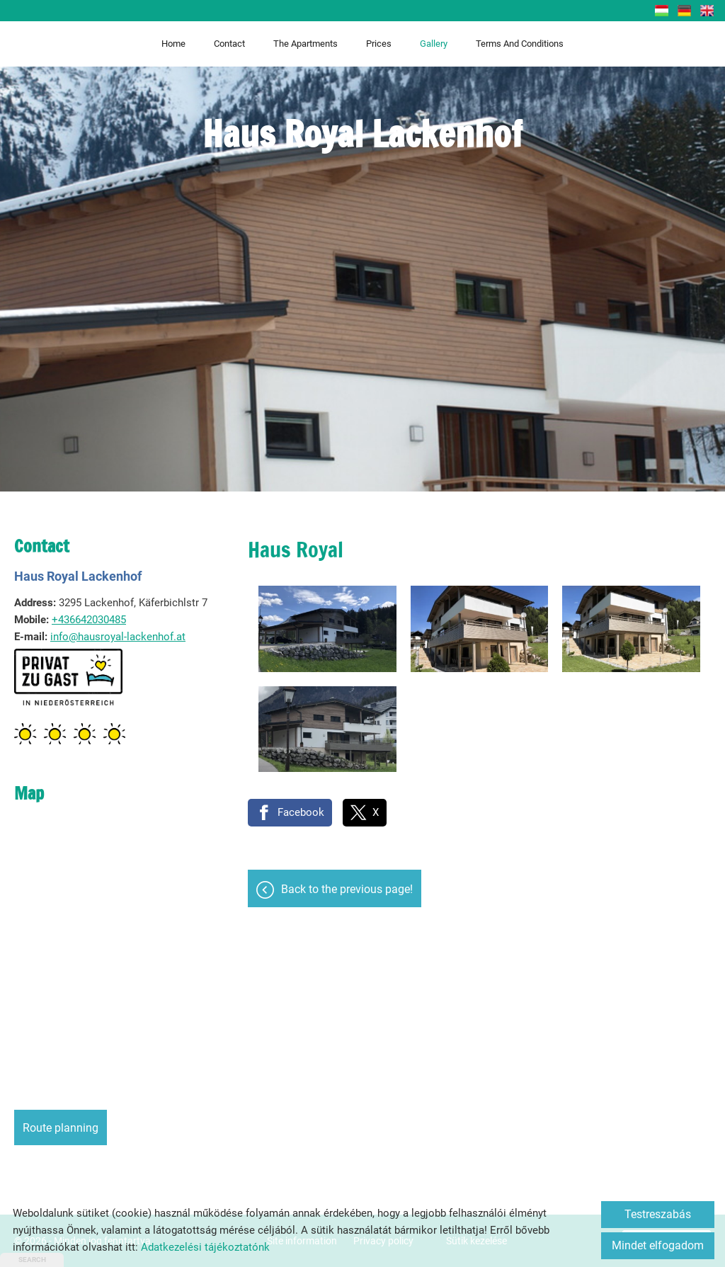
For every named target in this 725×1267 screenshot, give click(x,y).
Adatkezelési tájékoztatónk (205, 1247)
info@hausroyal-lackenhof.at (117, 636)
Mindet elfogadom (658, 1245)
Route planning (60, 1128)
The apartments (305, 43)
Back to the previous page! (347, 889)
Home (173, 43)
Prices (379, 43)
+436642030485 (89, 619)
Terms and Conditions (520, 43)
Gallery (433, 43)
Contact (229, 43)
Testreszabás (657, 1214)
